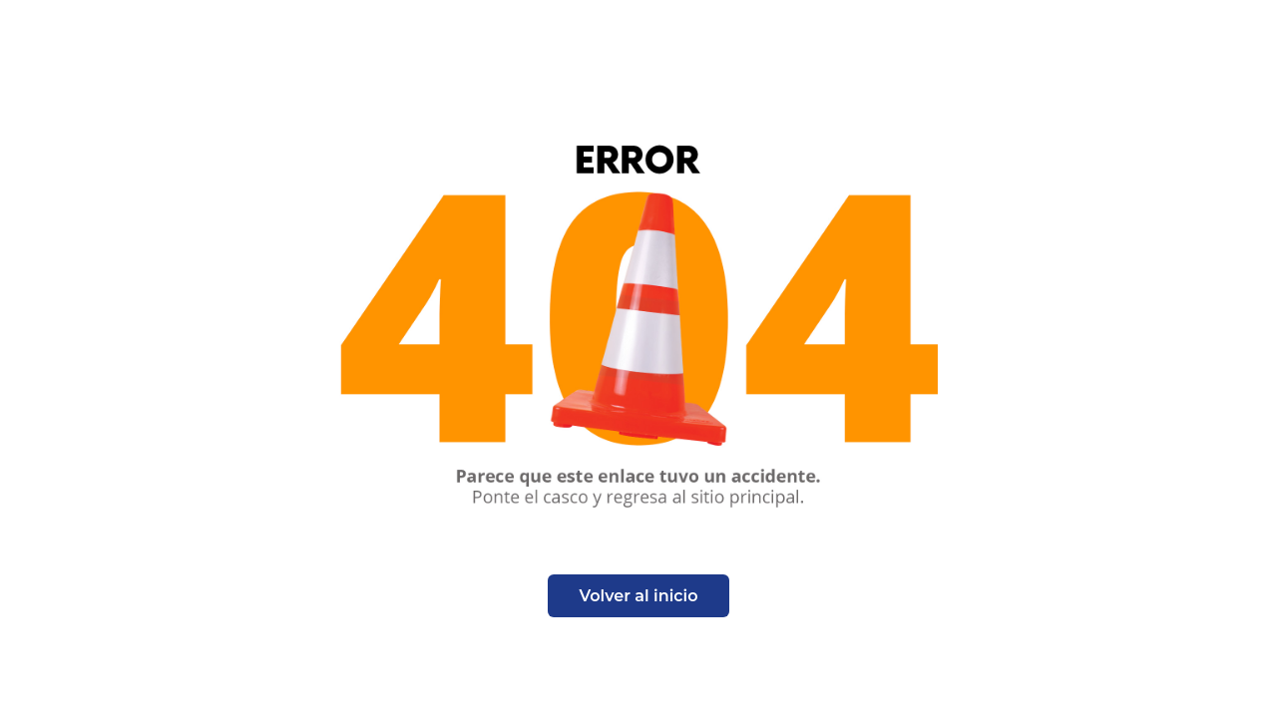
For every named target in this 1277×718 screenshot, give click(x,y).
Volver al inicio (639, 595)
